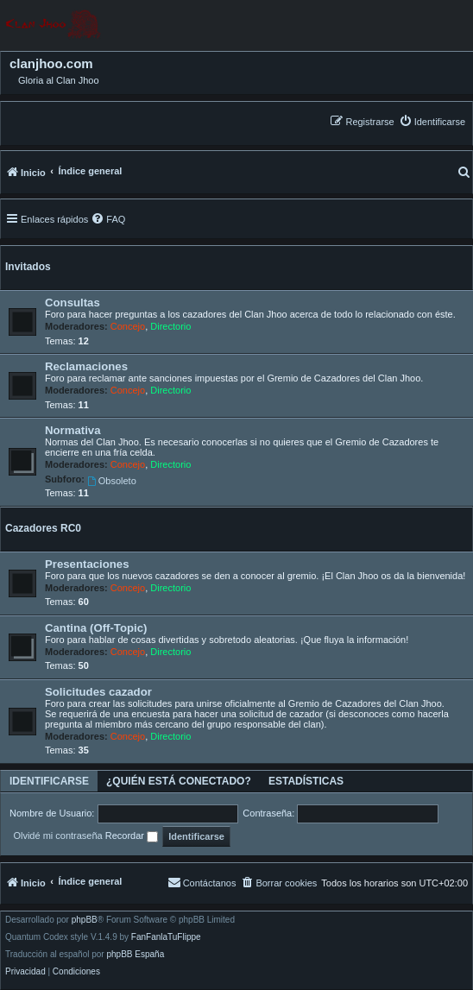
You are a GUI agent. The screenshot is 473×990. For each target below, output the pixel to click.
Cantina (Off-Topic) (96, 627)
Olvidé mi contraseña (57, 835)
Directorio (170, 326)
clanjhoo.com (51, 64)
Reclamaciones (86, 366)
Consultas (72, 302)
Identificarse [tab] (49, 781)
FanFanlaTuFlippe (166, 937)
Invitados (28, 267)
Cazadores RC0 (43, 528)
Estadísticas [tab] (306, 781)
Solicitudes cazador (98, 691)
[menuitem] (432, 121)
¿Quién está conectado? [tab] (178, 781)
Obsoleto (111, 481)
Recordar (131, 836)
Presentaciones (87, 564)
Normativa (73, 430)
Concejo (127, 326)
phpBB (85, 920)
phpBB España (135, 954)
